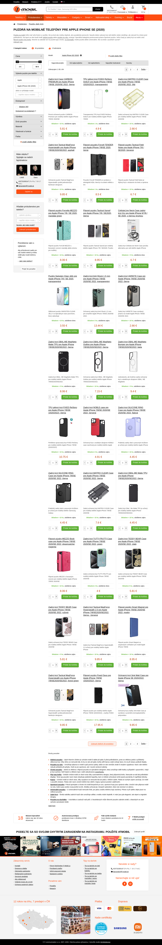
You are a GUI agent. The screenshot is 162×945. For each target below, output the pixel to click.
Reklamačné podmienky (23, 874)
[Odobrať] (72, 55)
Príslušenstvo (34, 17)
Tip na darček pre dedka (93, 873)
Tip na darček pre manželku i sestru (91, 877)
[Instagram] (130, 884)
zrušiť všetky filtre (28, 142)
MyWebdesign (105, 942)
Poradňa (16, 2)
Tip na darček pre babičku (91, 870)
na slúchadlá (69, 40)
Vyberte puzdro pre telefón (26, 73)
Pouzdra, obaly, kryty (36, 24)
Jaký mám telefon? (26, 261)
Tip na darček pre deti (92, 866)
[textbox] (29, 94)
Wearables (62, 17)
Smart (88, 17)
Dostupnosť (20, 101)
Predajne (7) (35, 2)
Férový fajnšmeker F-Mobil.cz (60, 866)
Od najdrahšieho (94, 63)
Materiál (19, 126)
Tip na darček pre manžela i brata (91, 882)
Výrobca (19, 116)
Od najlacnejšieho (76, 63)
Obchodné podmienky (22, 871)
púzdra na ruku (62, 37)
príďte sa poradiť (138, 819)
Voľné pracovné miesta (58, 871)
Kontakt (55, 2)
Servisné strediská (21, 876)
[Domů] (14, 24)
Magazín (25, 2)
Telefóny (19, 17)
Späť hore (51, 806)
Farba (18, 136)
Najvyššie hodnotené (113, 63)
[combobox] (29, 80)
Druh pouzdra (21, 122)
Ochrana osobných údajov (24, 884)
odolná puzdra (48, 37)
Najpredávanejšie (58, 63)
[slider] (17, 62)
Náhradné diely (103, 17)
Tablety (48, 17)
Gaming (118, 17)
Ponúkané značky (56, 868)
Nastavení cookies (56, 874)
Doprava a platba (21, 868)
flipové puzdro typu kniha (22, 40)
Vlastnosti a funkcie (23, 131)
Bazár (129, 17)
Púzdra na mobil (19, 35)
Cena (18, 56)
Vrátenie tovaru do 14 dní (24, 882)
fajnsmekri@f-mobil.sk (25, 186)
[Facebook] (124, 884)
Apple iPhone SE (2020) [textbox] (26, 86)
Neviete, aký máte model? (25, 225)
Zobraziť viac (18, 42)
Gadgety (76, 17)
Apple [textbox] (19, 80)
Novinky (129, 63)
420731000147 (28, 182)
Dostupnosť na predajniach (25, 111)
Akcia (138, 17)
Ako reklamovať (20, 879)
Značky (47, 2)
